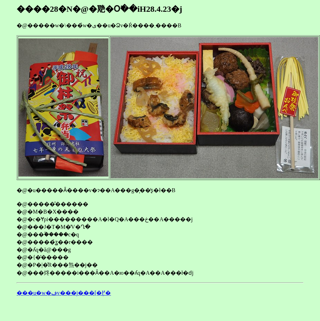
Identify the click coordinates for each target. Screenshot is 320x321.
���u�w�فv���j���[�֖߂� (64, 293)
